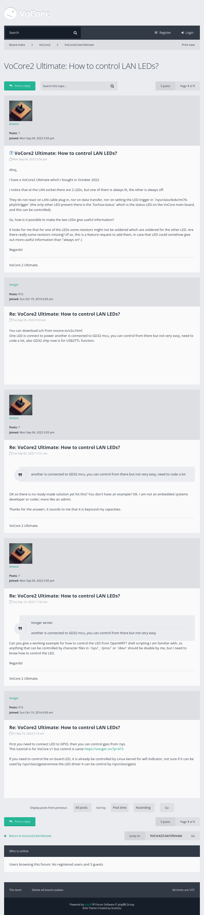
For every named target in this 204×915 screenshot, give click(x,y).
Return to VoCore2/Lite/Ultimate (30, 836)
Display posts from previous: (60, 807)
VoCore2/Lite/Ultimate (79, 45)
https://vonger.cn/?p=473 (103, 749)
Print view (188, 45)
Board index (17, 45)
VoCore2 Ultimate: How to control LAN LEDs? (81, 65)
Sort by (125, 807)
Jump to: (135, 836)
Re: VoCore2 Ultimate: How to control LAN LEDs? (64, 314)
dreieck (14, 124)
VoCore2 (45, 45)
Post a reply (19, 86)
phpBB (88, 904)
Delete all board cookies (47, 890)
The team (15, 890)
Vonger (14, 284)
